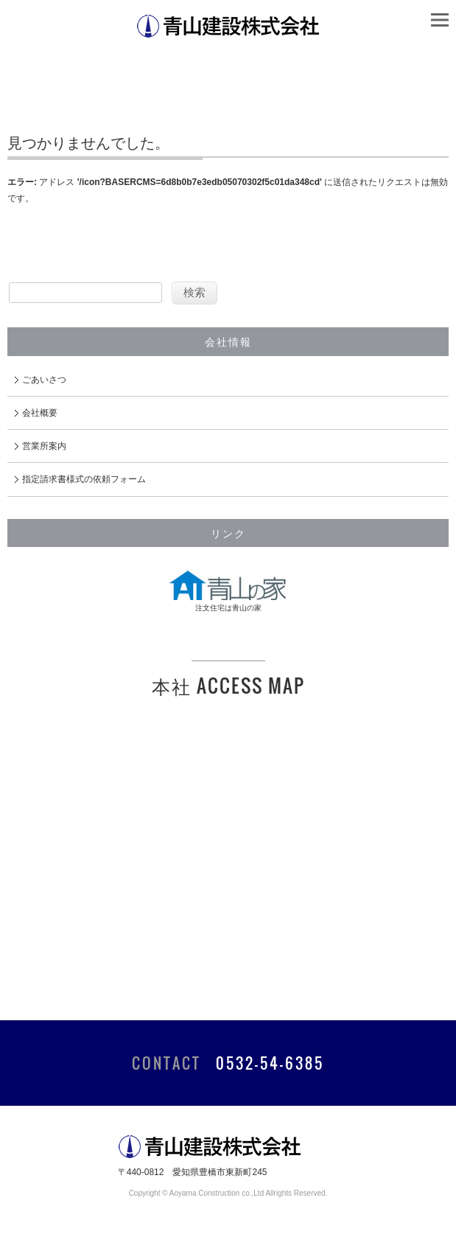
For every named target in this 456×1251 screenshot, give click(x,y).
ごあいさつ (44, 379)
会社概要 (39, 413)
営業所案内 (44, 446)
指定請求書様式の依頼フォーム (84, 479)
